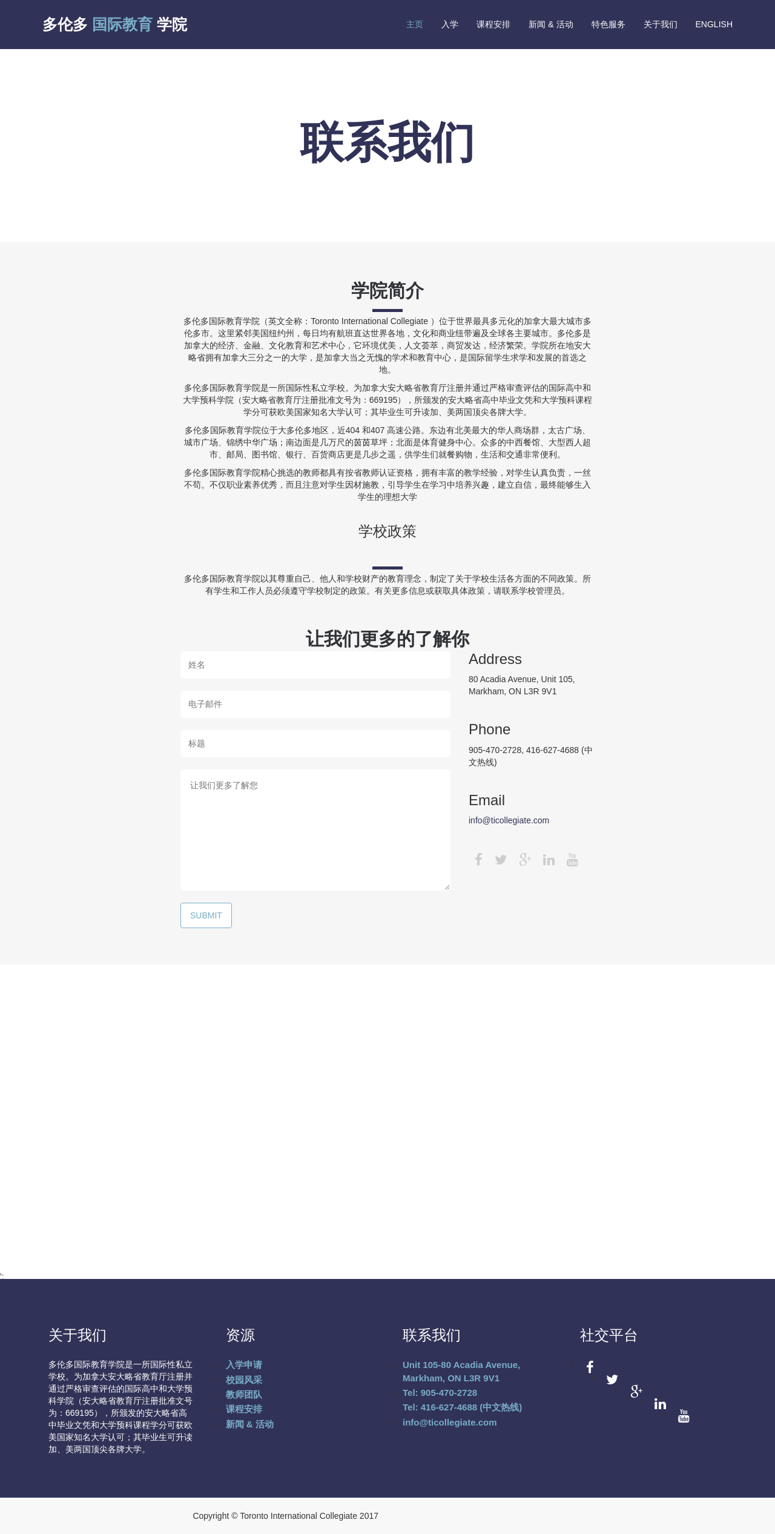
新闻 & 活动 (551, 24)
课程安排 (493, 24)
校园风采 (244, 1380)
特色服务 (608, 24)
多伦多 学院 (114, 24)
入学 (449, 24)
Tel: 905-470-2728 (440, 1392)
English (714, 24)
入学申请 (244, 1365)
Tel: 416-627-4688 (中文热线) (462, 1407)
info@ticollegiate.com (509, 820)
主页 (414, 24)
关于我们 (661, 24)
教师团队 (244, 1394)
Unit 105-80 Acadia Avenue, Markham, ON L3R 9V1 (461, 1371)
